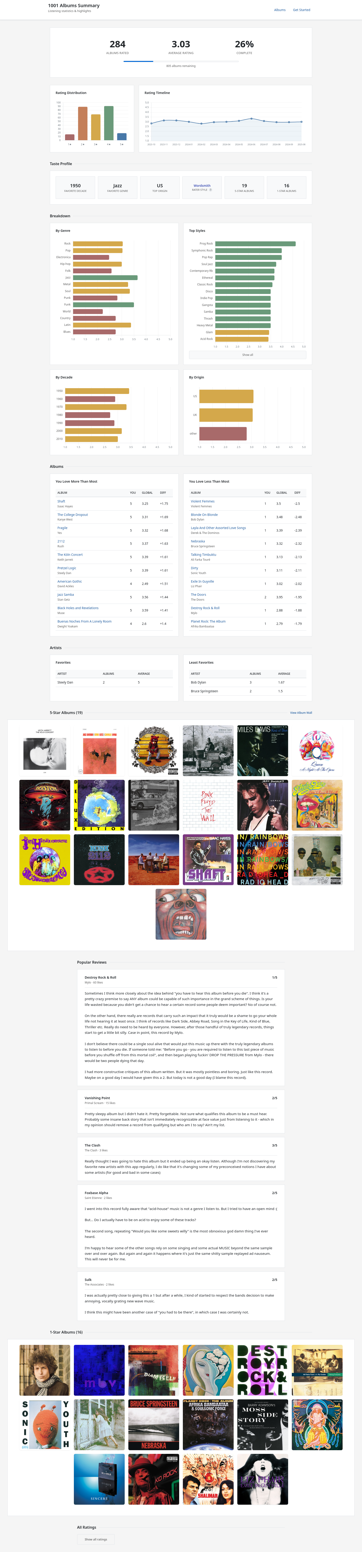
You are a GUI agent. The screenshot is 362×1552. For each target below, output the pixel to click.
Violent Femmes (202, 501)
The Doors (198, 594)
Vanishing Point (97, 1098)
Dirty (194, 568)
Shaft (61, 501)
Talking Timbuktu (203, 554)
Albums (280, 10)
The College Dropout (72, 514)
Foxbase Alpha (96, 1193)
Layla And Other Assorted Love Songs (218, 528)
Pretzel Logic (66, 568)
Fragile (62, 528)
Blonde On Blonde (204, 514)
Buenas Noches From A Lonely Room (84, 621)
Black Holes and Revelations (78, 608)
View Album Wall (301, 713)
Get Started (301, 10)
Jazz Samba (65, 594)
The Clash (92, 1145)
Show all (247, 355)
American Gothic (69, 581)
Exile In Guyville (202, 581)
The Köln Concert (70, 554)
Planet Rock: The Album (208, 621)
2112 (61, 541)
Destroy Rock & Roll (205, 608)
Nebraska (198, 541)
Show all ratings (96, 1539)
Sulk (88, 1279)
